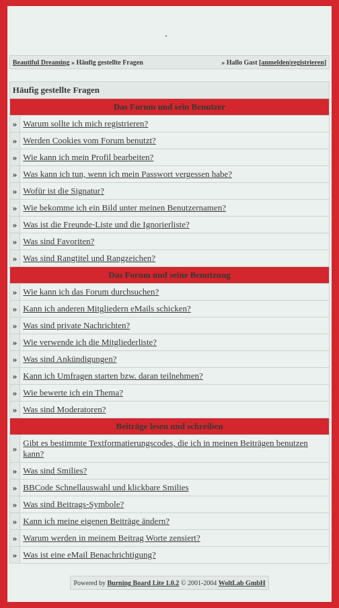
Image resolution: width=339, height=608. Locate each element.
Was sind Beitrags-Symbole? (73, 504)
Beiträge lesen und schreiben (169, 426)
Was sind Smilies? (55, 470)
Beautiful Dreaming (41, 62)
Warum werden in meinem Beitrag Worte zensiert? (111, 538)
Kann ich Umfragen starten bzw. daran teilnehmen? (112, 376)
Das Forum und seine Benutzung (169, 275)
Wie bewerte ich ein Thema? (73, 392)
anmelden (275, 62)
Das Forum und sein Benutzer (169, 107)
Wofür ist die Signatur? (63, 191)
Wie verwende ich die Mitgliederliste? (90, 342)
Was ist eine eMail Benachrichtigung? (89, 554)
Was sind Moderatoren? (64, 409)
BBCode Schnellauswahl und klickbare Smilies (105, 487)
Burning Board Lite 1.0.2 (143, 582)
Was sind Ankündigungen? (69, 359)
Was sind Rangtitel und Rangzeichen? (89, 258)
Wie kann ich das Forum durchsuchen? (91, 292)
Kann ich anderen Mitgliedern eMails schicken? (106, 308)
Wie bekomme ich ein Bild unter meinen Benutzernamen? (124, 207)
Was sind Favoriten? (58, 241)
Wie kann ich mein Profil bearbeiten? (88, 157)
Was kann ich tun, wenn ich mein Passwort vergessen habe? (127, 174)
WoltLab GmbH (242, 582)
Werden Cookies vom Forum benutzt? (89, 140)
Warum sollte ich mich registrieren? (85, 123)
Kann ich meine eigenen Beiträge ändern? (96, 521)
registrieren (307, 62)
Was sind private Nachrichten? (76, 325)
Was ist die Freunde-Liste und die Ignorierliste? (106, 224)
